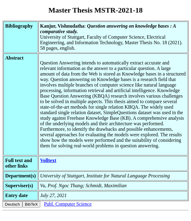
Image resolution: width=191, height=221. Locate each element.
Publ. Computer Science (68, 204)
